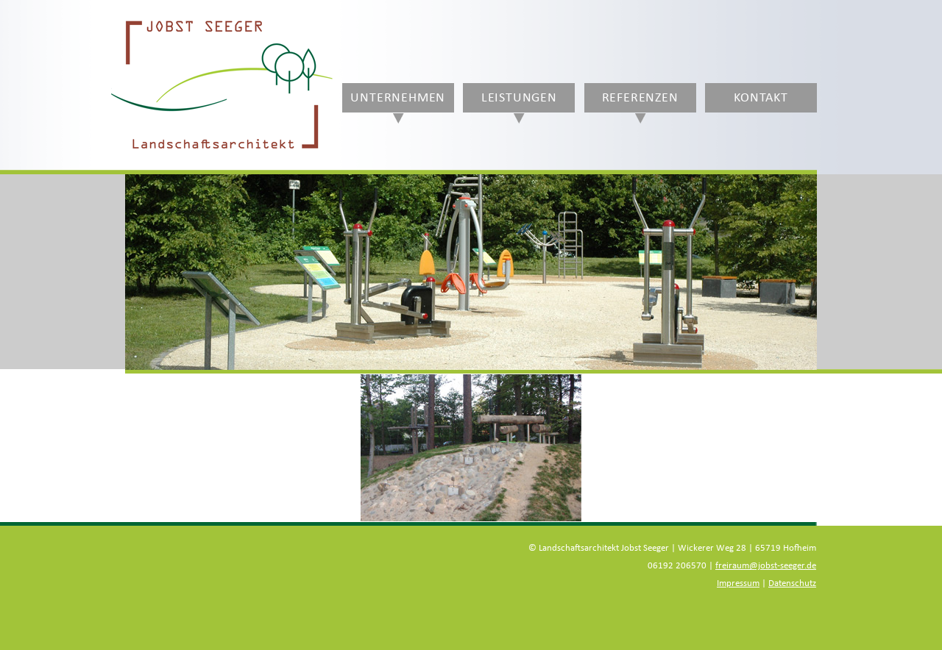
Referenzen (640, 97)
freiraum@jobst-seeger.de (765, 566)
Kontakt (761, 97)
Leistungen (519, 97)
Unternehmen (397, 97)
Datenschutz (792, 583)
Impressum (738, 583)
